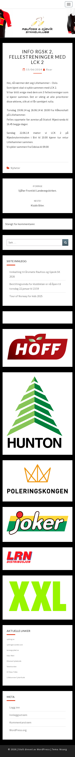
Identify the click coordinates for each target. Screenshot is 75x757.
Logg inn (14, 707)
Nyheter (15, 168)
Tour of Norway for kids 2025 (26, 296)
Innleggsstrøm (18, 715)
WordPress (43, 749)
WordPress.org (18, 730)
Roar (49, 69)
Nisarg (63, 749)
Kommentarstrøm (20, 722)
